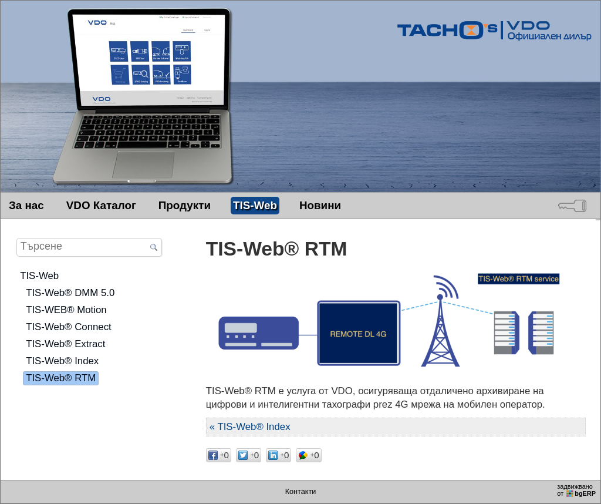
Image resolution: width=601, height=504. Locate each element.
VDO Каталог (101, 205)
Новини (320, 205)
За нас (26, 205)
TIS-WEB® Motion (66, 309)
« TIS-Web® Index (250, 426)
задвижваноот (577, 490)
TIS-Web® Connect (69, 326)
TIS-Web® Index (62, 361)
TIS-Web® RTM (61, 378)
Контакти (300, 492)
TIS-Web (255, 205)
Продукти (184, 205)
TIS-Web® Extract (65, 344)
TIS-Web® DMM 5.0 (70, 292)
